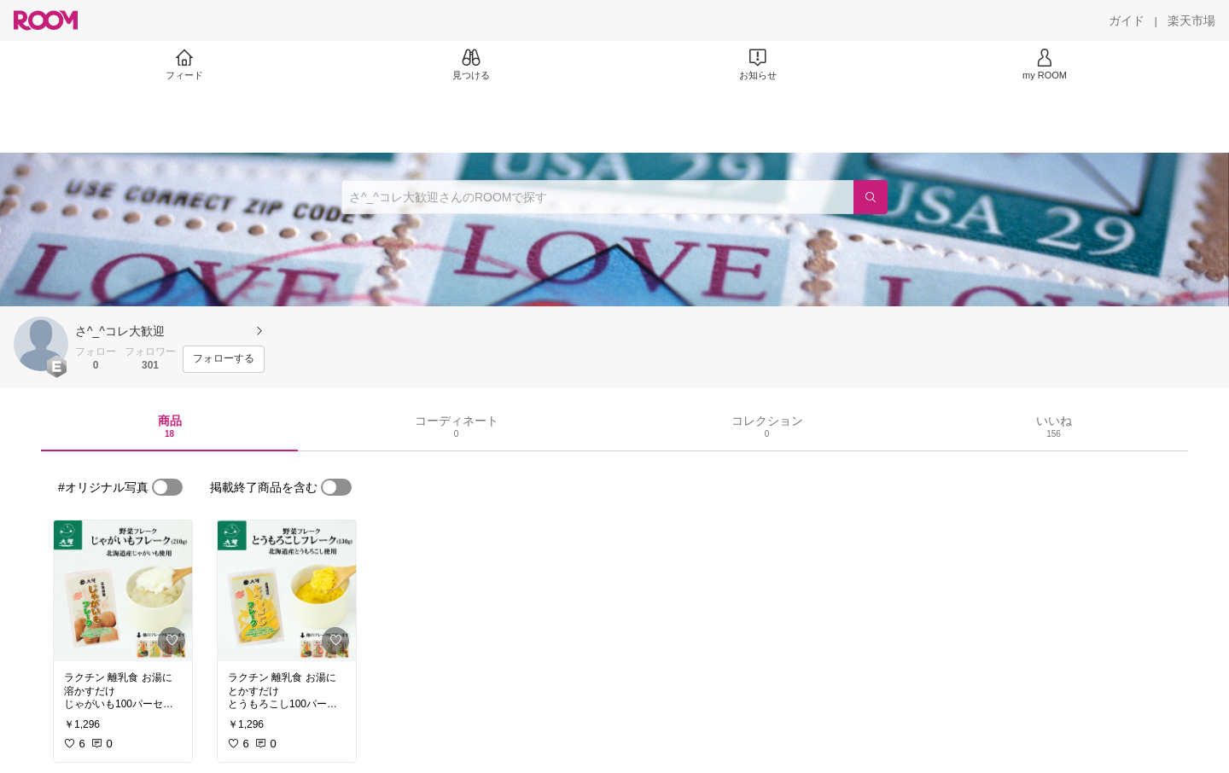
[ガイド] (1127, 20)
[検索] (870, 197)
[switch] (167, 487)
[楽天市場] (1191, 20)
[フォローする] (224, 359)
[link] (123, 590)
